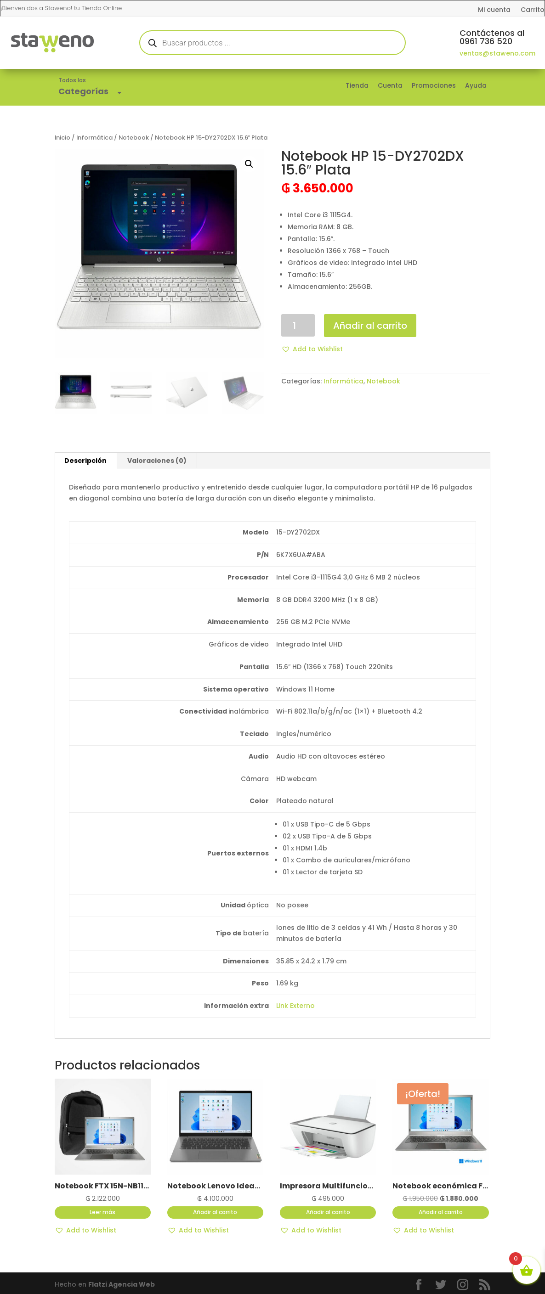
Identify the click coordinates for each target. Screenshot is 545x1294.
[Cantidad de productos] (298, 325)
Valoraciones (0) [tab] (157, 460)
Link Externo (295, 1005)
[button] (249, 164)
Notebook (134, 137)
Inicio (62, 137)
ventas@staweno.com (497, 53)
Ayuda (476, 85)
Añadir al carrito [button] (215, 1212)
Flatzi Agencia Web (121, 1284)
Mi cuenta (494, 10)
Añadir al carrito (370, 325)
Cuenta (390, 85)
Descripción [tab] (85, 460)
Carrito (533, 10)
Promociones (434, 85)
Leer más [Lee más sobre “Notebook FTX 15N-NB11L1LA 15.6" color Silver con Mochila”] (102, 1212)
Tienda (357, 85)
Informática (94, 137)
